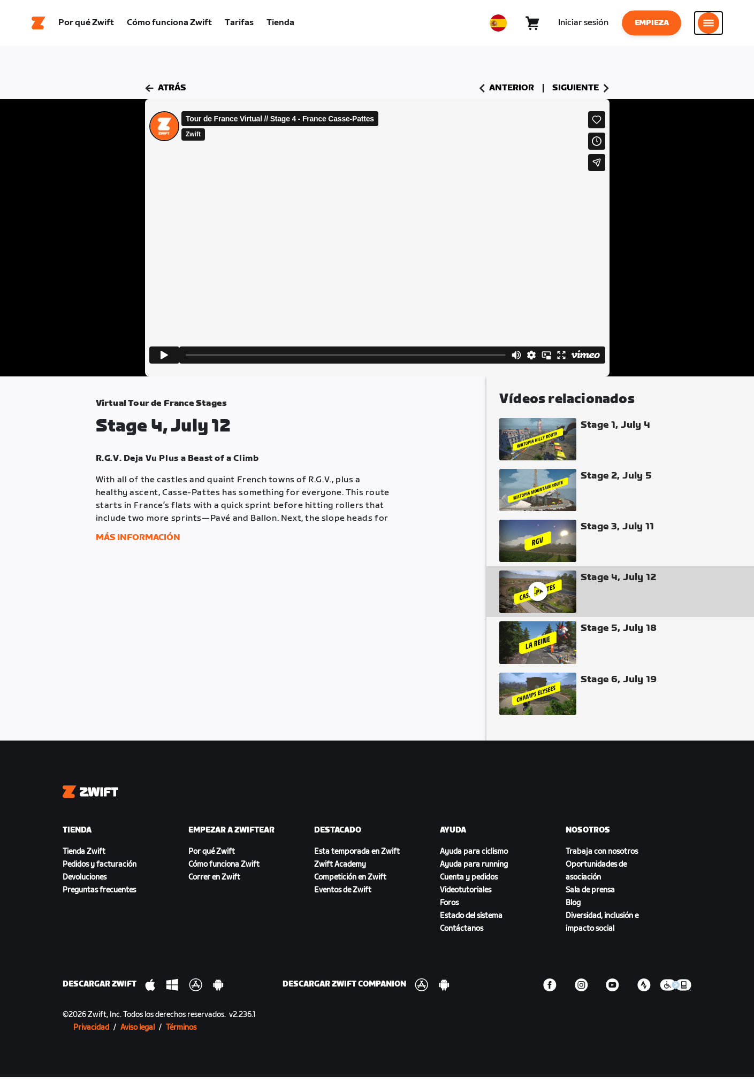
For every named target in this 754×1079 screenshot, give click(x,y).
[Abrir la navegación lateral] (708, 24)
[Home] (38, 24)
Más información (138, 539)
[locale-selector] (498, 24)
